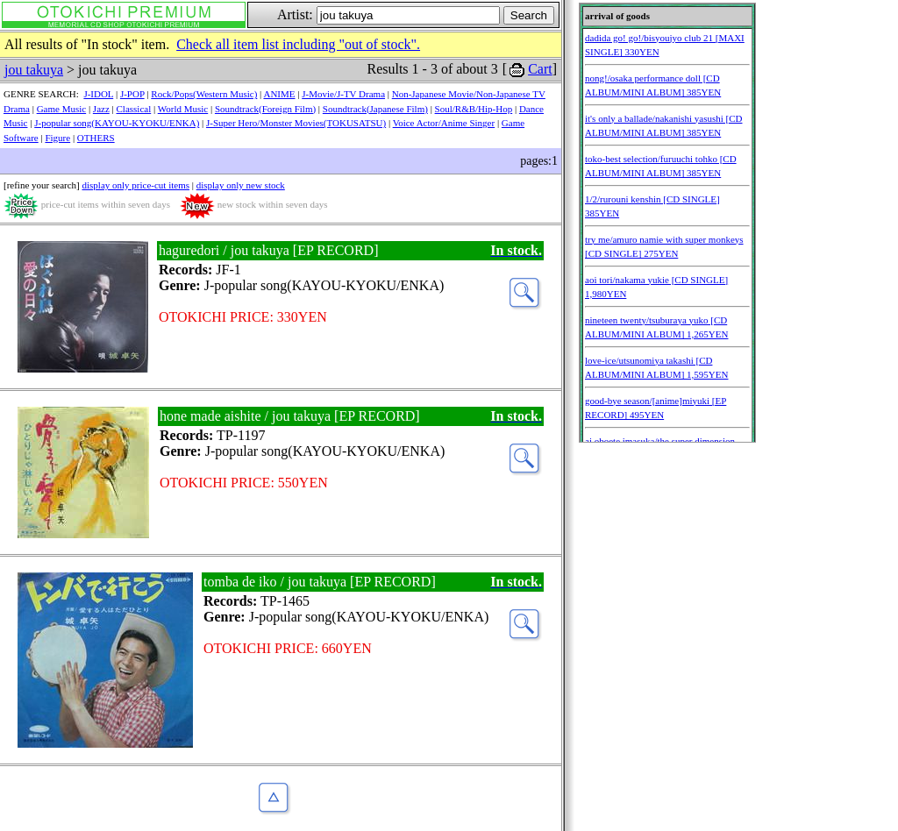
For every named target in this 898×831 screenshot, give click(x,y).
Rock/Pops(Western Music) (204, 94)
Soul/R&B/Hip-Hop (474, 108)
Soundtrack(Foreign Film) (265, 108)
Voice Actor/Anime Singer (444, 122)
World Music (183, 108)
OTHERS (96, 137)
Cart (540, 68)
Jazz (101, 108)
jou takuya (33, 69)
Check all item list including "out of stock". (298, 44)
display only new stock (240, 185)
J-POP (132, 94)
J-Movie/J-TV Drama (343, 94)
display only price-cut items (135, 185)
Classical (134, 108)
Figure (57, 137)
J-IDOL (98, 94)
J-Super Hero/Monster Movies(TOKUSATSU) (296, 122)
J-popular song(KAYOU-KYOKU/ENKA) (116, 122)
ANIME (279, 94)
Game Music (62, 108)
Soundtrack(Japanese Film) (375, 108)
